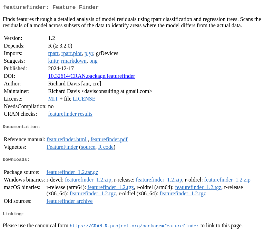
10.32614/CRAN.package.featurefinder (91, 77)
